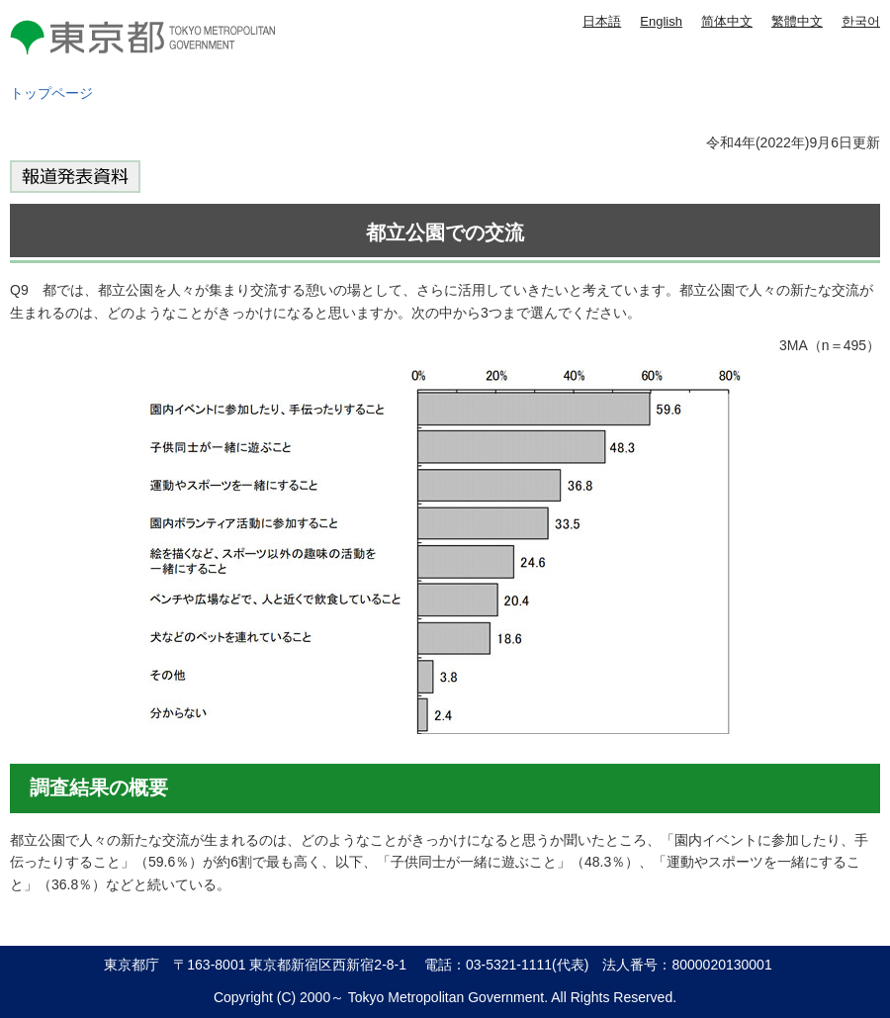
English (661, 21)
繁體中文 (797, 21)
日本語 (601, 21)
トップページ (51, 93)
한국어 (861, 21)
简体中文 (727, 21)
